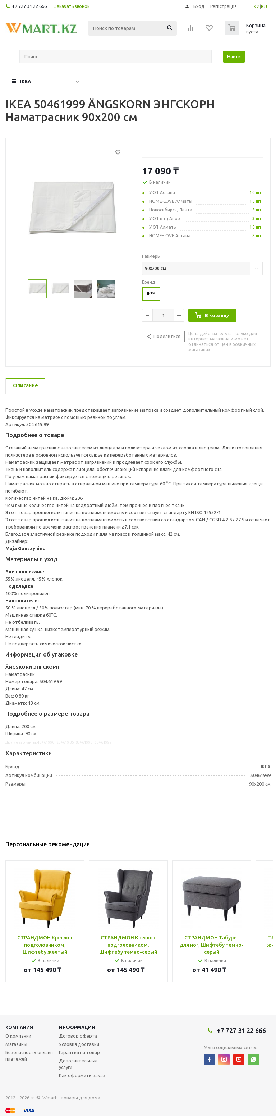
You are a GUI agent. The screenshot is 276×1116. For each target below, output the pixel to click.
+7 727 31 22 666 (29, 6)
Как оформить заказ (82, 1075)
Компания (19, 1027)
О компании (18, 1035)
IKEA (25, 81)
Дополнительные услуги (78, 1064)
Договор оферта (78, 1035)
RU (264, 6)
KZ (257, 6)
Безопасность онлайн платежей (29, 1055)
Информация (77, 1027)
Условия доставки (79, 1044)
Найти (234, 56)
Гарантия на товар (79, 1052)
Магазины (16, 1044)
